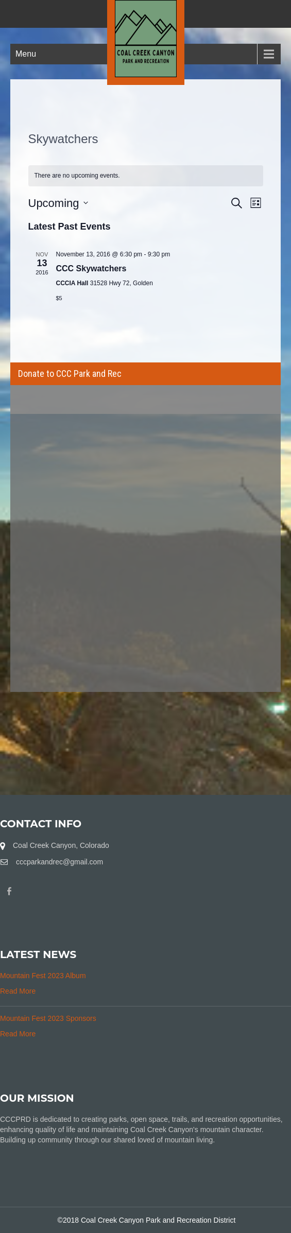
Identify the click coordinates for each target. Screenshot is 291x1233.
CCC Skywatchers (91, 268)
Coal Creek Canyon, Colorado (61, 845)
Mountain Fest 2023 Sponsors (48, 1018)
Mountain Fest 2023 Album (43, 975)
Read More (18, 991)
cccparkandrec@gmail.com (59, 862)
